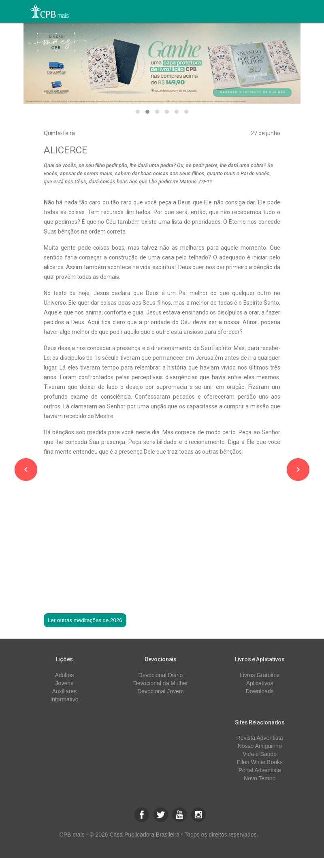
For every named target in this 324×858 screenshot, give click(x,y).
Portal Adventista (260, 770)
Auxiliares (64, 691)
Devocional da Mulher (160, 683)
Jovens (64, 683)
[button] (138, 112)
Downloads (260, 691)
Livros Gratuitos (259, 675)
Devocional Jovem (160, 691)
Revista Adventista (260, 738)
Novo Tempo (259, 778)
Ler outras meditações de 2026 (85, 620)
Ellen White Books (260, 762)
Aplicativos (259, 683)
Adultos (64, 675)
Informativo (64, 699)
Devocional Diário (161, 675)
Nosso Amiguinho (260, 746)
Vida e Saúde (260, 754)
